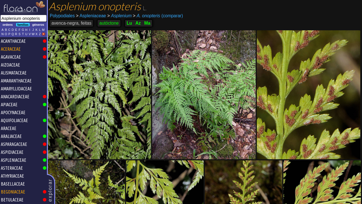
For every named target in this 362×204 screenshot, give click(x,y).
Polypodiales (62, 15)
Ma (147, 23)
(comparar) (158, 15)
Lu (129, 23)
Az (138, 23)
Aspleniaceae (91, 15)
